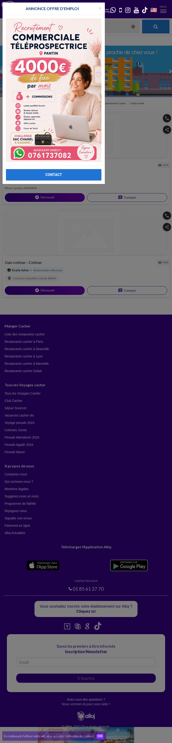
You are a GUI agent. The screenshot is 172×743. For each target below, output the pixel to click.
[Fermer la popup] (100, 7)
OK (100, 736)
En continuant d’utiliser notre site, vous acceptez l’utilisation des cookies (49, 736)
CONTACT (53, 175)
